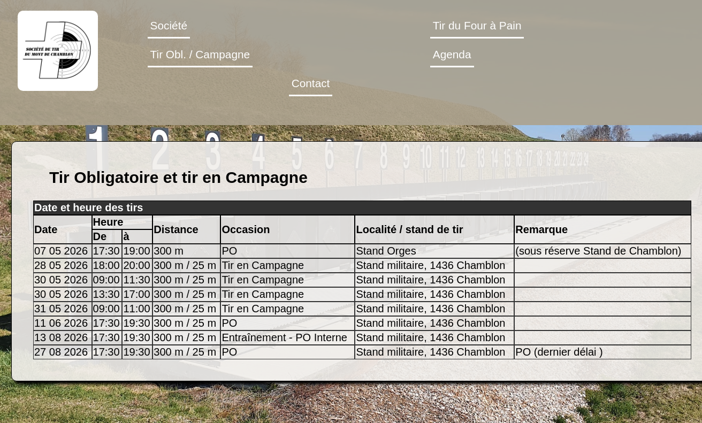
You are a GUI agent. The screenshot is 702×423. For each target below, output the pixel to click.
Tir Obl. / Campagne (200, 54)
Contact (311, 83)
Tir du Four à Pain (477, 25)
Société (168, 25)
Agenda (452, 54)
